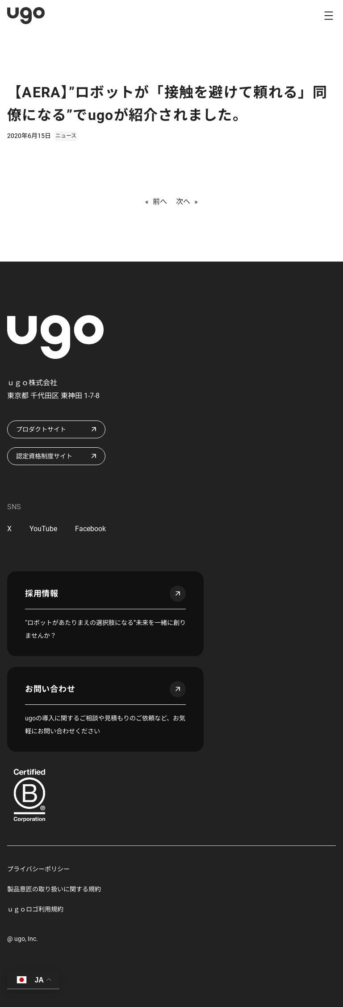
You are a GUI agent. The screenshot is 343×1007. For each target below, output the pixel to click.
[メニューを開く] (329, 15)
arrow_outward (178, 594)
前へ (160, 201)
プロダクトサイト (41, 429)
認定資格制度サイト (44, 456)
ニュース (65, 136)
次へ (183, 201)
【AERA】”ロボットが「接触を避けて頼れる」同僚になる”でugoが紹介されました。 (167, 104)
